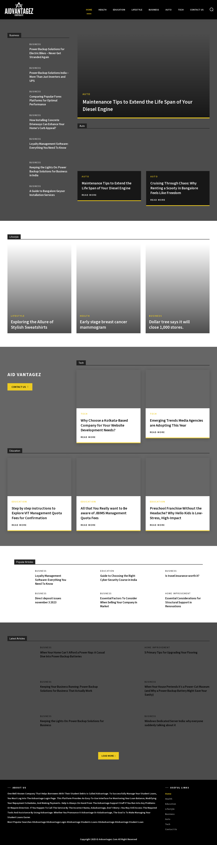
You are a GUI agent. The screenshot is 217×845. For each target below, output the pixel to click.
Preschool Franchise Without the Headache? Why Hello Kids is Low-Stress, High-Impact (177, 513)
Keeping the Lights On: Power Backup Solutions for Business (71, 723)
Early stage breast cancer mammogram (103, 324)
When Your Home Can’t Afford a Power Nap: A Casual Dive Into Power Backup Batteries (69, 654)
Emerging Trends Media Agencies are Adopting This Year (173, 425)
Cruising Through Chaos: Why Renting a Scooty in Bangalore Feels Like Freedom (176, 187)
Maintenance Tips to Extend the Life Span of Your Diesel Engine (136, 105)
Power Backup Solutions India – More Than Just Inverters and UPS (48, 77)
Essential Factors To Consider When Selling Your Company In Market (118, 602)
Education (19, 501)
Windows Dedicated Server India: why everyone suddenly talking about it (176, 723)
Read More (89, 200)
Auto (86, 94)
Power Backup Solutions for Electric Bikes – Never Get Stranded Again (47, 53)
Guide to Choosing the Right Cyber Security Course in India (118, 580)
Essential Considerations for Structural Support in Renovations (183, 602)
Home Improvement (178, 593)
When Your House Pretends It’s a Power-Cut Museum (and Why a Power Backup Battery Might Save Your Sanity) (177, 691)
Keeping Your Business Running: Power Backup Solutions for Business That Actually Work (70, 689)
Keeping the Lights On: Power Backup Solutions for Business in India (49, 171)
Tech (84, 414)
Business (35, 44)
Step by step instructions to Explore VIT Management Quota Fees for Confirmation (37, 513)
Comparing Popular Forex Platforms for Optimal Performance (45, 100)
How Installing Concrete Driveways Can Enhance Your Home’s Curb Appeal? (48, 124)
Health (85, 316)
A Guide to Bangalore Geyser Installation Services (48, 193)
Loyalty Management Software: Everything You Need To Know (45, 148)
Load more (108, 755)
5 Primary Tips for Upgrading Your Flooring (172, 652)
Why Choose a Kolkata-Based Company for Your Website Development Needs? (106, 425)
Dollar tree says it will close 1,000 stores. (169, 324)
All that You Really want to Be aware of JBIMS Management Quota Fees (107, 513)
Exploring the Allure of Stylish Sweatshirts (32, 324)
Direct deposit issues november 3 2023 (49, 600)
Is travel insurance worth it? (183, 576)
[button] (211, 9)
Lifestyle (18, 316)
